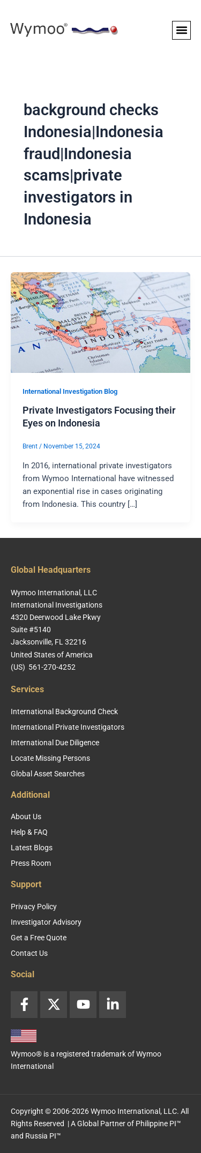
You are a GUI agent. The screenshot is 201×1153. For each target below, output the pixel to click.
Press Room (31, 863)
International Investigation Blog (70, 391)
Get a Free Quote (38, 937)
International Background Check (64, 711)
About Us (26, 816)
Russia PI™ (43, 1136)
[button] (181, 30)
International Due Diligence (55, 742)
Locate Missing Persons (50, 758)
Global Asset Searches (48, 773)
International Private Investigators (67, 727)
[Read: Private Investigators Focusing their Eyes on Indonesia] (100, 322)
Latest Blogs (32, 847)
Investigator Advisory (46, 922)
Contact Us (29, 953)
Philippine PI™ (158, 1123)
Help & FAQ (29, 832)
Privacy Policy (34, 906)
